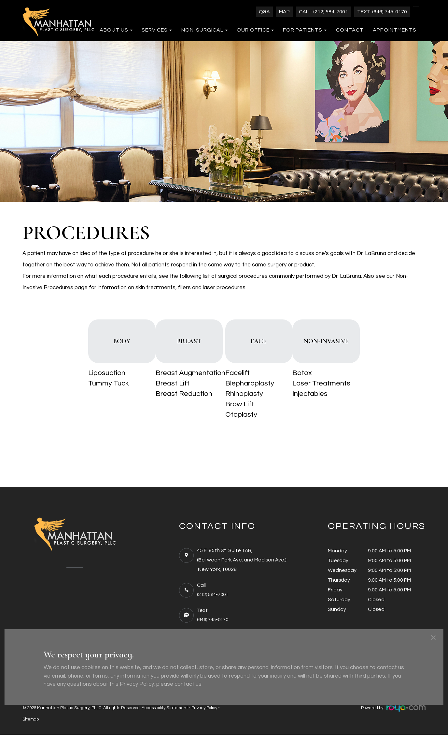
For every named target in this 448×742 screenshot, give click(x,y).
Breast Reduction (167, 402)
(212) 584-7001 (214, 601)
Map (284, 11)
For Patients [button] (305, 30)
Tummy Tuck (75, 392)
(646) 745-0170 (214, 626)
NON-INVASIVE (351, 345)
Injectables (326, 402)
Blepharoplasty (248, 392)
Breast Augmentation (174, 381)
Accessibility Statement (165, 715)
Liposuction (73, 381)
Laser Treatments (338, 392)
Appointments (394, 30)
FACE (266, 345)
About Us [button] (116, 30)
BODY (97, 345)
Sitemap (30, 726)
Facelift (236, 381)
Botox (318, 381)
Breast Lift (156, 392)
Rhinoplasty (243, 402)
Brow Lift (238, 412)
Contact (350, 30)
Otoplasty (240, 423)
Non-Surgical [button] (204, 30)
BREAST (181, 345)
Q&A (264, 11)
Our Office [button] (255, 30)
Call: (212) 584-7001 (323, 11)
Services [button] (157, 30)
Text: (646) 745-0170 (382, 11)
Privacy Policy (204, 715)
